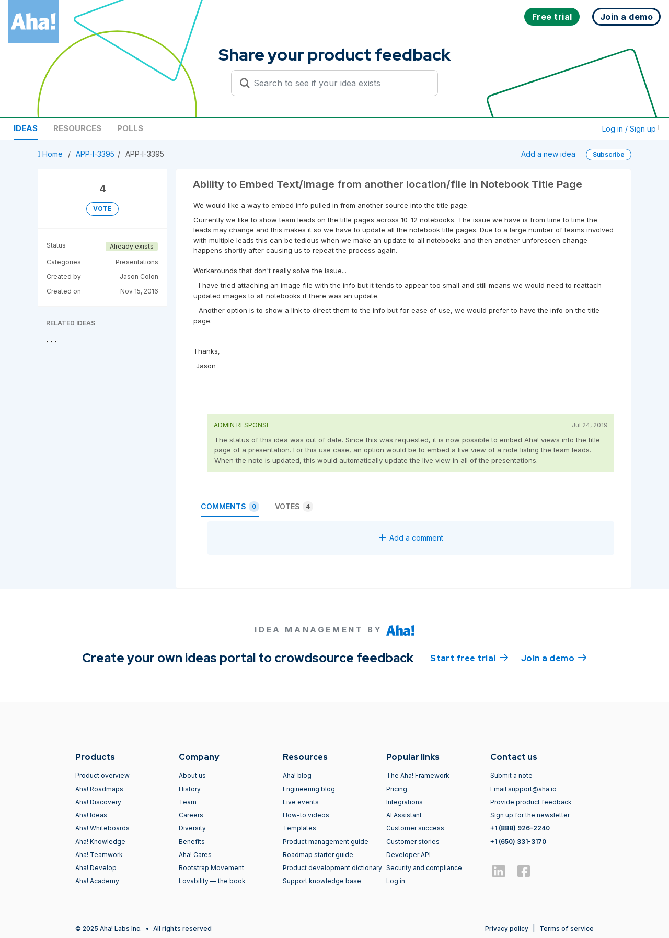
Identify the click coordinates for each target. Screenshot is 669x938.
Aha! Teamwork (99, 855)
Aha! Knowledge (100, 842)
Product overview (102, 775)
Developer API (408, 855)
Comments (230, 506)
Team (188, 802)
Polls (130, 128)
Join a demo (554, 657)
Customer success (415, 828)
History (190, 789)
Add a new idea (548, 153)
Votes (294, 506)
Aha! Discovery (98, 802)
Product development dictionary (332, 868)
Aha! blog (297, 775)
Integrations (404, 802)
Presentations (137, 262)
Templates (299, 828)
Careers (191, 815)
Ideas (26, 128)
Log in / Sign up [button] (631, 128)
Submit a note (511, 775)
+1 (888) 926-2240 (520, 828)
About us (192, 775)
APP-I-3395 (95, 153)
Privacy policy (506, 928)
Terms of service (566, 928)
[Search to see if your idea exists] (339, 83)
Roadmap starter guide (318, 855)
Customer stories (413, 842)
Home (51, 153)
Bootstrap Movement (211, 868)
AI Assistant (404, 815)
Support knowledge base (322, 881)
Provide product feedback (531, 802)
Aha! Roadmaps (99, 789)
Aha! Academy (97, 881)
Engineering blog (309, 789)
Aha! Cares (195, 855)
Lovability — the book (212, 881)
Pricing (396, 789)
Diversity (192, 828)
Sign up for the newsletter (530, 815)
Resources (77, 128)
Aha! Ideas (91, 815)
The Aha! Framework (417, 775)
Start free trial (469, 657)
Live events (301, 802)
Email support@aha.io (523, 789)
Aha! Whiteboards (102, 828)
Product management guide (325, 842)
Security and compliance (424, 868)
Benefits (192, 842)
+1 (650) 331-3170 (518, 842)
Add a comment (411, 537)
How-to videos (306, 815)
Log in (395, 881)
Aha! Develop (96, 868)
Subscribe (609, 154)
